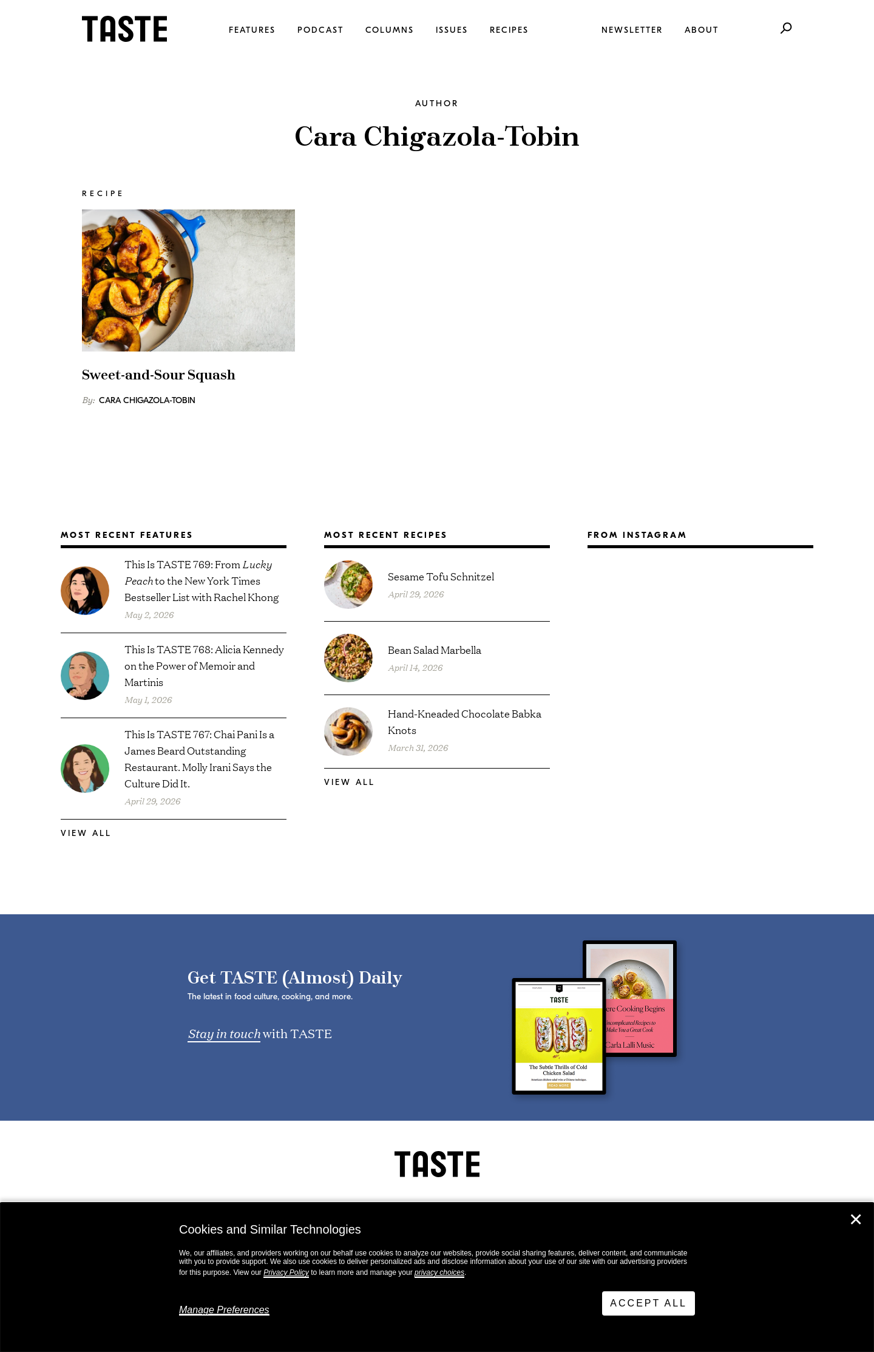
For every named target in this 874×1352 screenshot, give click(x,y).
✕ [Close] (856, 1220)
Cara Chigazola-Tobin (147, 400)
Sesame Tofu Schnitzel (441, 575)
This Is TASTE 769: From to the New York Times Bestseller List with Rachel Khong (201, 580)
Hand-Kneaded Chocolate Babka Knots (464, 721)
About (702, 30)
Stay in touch (224, 1032)
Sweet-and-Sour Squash (158, 375)
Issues (452, 30)
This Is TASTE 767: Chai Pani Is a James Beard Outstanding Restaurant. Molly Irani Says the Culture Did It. (199, 758)
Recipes (509, 30)
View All (86, 833)
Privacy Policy (286, 1272)
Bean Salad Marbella (434, 649)
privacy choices (439, 1272)
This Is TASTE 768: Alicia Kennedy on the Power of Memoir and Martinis (204, 665)
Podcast (320, 30)
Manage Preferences (224, 1310)
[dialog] (437, 1277)
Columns (389, 30)
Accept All (648, 1303)
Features (252, 30)
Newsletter (632, 30)
